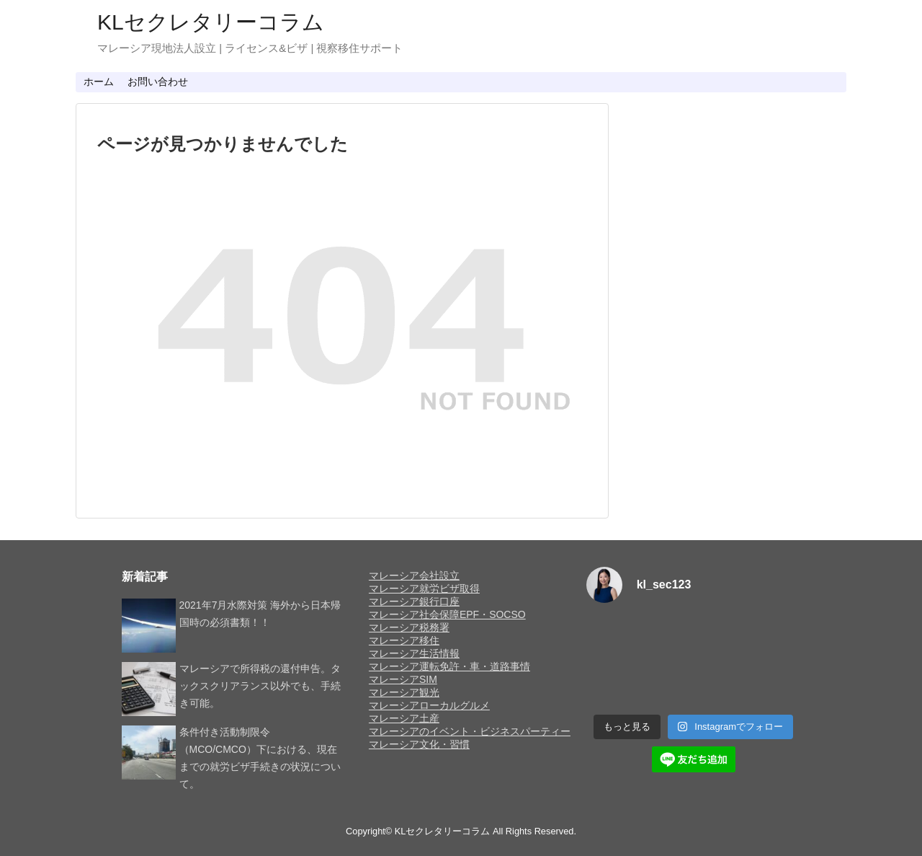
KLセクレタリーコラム (210, 22)
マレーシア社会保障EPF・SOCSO (447, 614)
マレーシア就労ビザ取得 (424, 588)
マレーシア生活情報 (414, 653)
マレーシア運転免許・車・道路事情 (449, 666)
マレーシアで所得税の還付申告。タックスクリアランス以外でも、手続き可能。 (260, 686)
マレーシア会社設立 (414, 575)
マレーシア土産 (404, 718)
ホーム (99, 81)
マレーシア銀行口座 (414, 601)
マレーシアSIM (403, 679)
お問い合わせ (157, 81)
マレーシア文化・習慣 (419, 744)
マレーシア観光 (404, 692)
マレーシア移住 (404, 640)
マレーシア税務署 (409, 627)
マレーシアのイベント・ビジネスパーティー (469, 731)
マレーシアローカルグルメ (429, 705)
